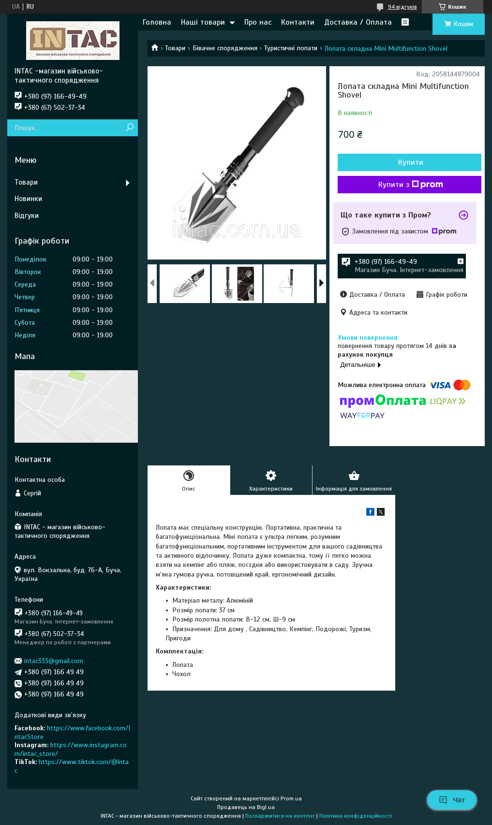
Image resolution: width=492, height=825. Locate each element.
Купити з (410, 184)
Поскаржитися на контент (280, 815)
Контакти (297, 22)
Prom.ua (291, 798)
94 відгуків (402, 6)
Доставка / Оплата (358, 22)
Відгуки (27, 215)
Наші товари (203, 22)
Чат (452, 800)
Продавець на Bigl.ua (246, 807)
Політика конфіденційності (355, 815)
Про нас (257, 22)
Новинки (28, 198)
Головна (157, 22)
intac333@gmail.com (53, 661)
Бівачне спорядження (225, 48)
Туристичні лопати (290, 48)
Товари (175, 48)
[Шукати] (129, 127)
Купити (410, 162)
